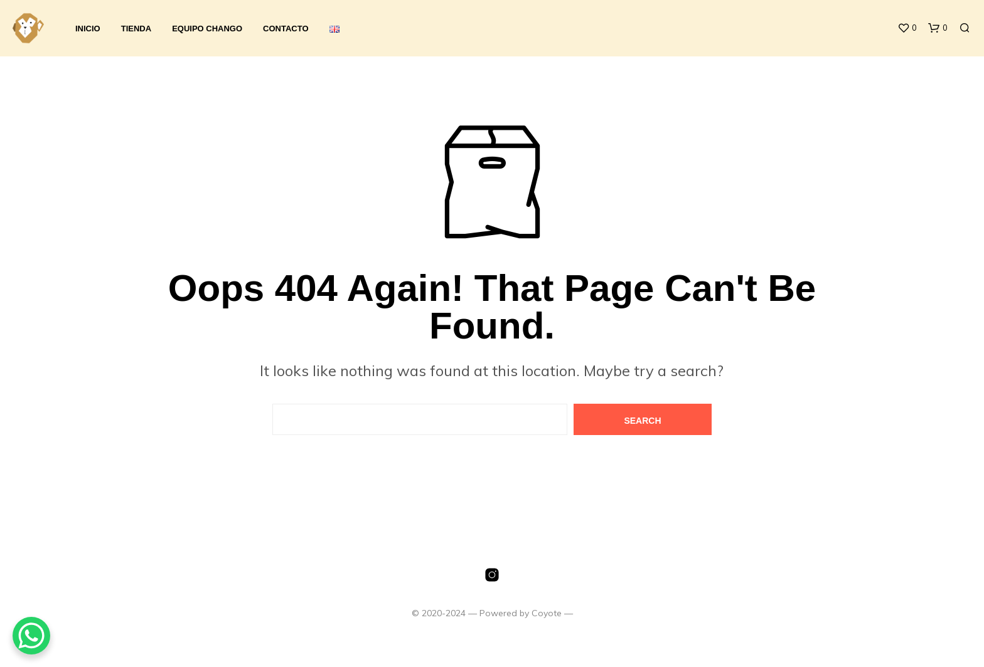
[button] (907, 28)
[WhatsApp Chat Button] (31, 635)
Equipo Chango (207, 28)
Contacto (285, 28)
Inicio (87, 28)
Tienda (136, 28)
